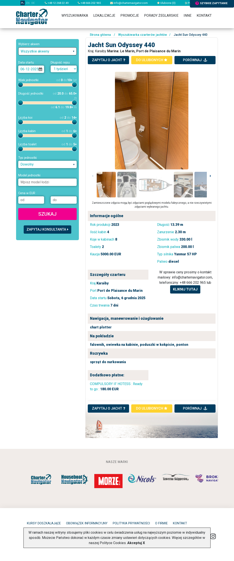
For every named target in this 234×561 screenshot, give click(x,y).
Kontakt (204, 15)
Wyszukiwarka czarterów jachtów (142, 35)
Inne (187, 15)
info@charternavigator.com (129, 3)
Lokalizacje (104, 15)
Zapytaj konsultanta (47, 229)
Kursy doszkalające (44, 523)
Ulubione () (166, 3)
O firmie (161, 523)
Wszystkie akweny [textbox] (35, 51)
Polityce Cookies (113, 543)
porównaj (195, 60)
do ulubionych (151, 60)
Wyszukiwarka (74, 15)
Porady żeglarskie (161, 15)
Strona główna (100, 35)
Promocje (129, 15)
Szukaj (47, 214)
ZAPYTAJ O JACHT (108, 408)
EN (28, 3)
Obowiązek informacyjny (87, 523)
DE (33, 3)
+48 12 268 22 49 (56, 3)
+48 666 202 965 (89, 3)
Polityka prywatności (131, 523)
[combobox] (47, 51)
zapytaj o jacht (108, 60)
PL (22, 3)
